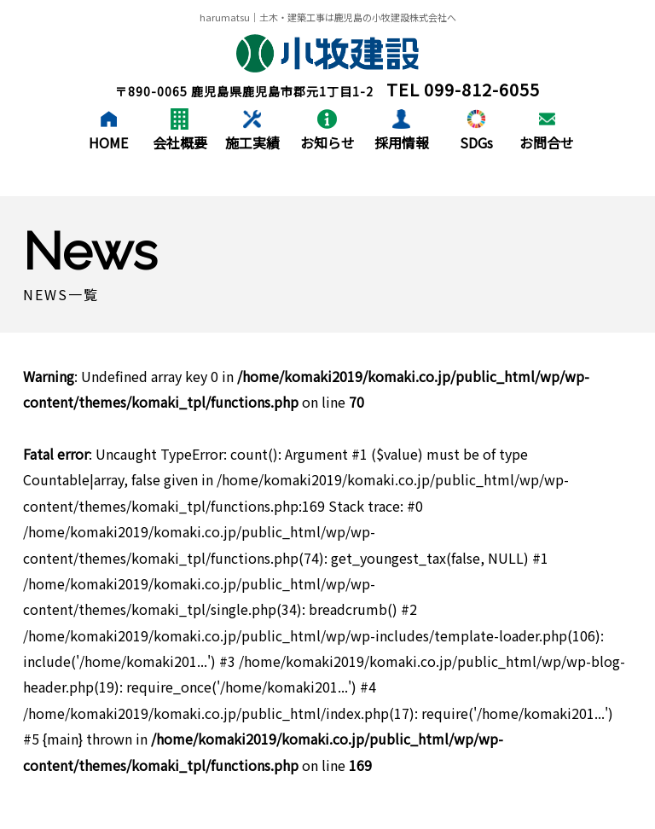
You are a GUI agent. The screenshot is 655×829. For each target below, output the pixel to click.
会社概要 (180, 142)
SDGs (476, 142)
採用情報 (401, 142)
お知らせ (327, 142)
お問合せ (546, 142)
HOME (108, 142)
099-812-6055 (482, 89)
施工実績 (252, 142)
